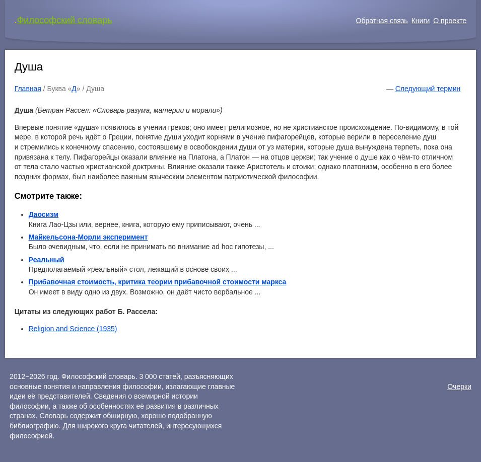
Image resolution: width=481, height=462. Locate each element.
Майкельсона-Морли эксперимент (88, 237)
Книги (420, 21)
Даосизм (44, 214)
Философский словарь (64, 20)
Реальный (46, 260)
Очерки (459, 386)
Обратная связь (382, 21)
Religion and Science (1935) (73, 329)
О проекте (449, 21)
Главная (28, 89)
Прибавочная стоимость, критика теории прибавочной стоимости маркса (158, 282)
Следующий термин (427, 89)
